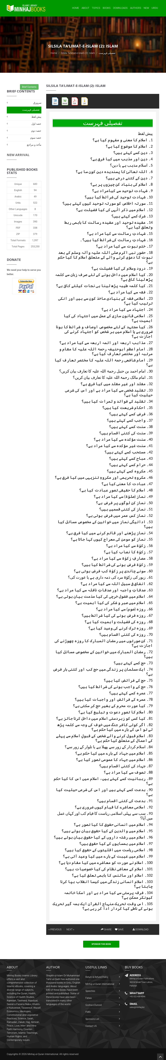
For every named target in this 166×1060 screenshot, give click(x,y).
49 (35, 196)
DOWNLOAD (140, 929)
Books (107, 8)
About (85, 8)
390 (35, 221)
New (146, 8)
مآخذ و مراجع (34, 144)
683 (35, 184)
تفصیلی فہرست (31, 109)
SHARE (106, 929)
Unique (18, 184)
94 (35, 190)
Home (75, 8)
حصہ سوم (35, 137)
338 (35, 227)
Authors (135, 8)
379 (35, 234)
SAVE (119, 929)
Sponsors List (92, 1019)
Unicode (18, 215)
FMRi (88, 1012)
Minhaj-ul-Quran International (99, 984)
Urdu (155, 8)
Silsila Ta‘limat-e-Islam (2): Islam (78, 53)
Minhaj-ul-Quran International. (43, 1054)
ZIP (18, 234)
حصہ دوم (36, 130)
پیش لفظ (36, 116)
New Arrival (18, 155)
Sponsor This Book (101, 944)
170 (35, 215)
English (18, 190)
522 (35, 202)
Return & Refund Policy (96, 977)
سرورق (37, 102)
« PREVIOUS (55, 929)
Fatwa (88, 998)
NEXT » (70, 929)
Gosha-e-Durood (93, 1005)
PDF (18, 227)
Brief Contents (29, 87)
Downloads (120, 8)
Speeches (90, 991)
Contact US (91, 1026)
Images (18, 221)
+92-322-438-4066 (137, 996)
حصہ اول (36, 123)
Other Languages (18, 209)
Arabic (18, 196)
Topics (96, 8)
